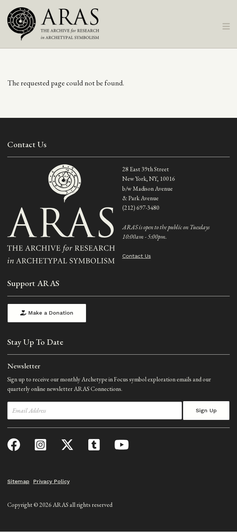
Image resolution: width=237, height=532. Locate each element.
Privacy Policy (51, 481)
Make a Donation (46, 313)
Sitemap (18, 481)
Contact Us (136, 256)
